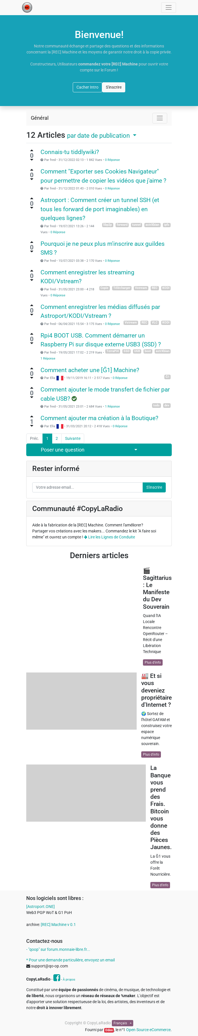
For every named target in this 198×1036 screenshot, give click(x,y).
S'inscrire (114, 87)
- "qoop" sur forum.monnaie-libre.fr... (58, 949)
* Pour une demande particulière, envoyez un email (70, 960)
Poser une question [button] (62, 450)
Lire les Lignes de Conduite (109, 537)
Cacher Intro (87, 87)
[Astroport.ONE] (40, 906)
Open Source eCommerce (148, 1029)
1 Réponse (48, 358)
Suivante (72, 438)
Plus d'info (153, 662)
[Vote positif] (31, 150)
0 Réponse (112, 160)
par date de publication (99, 135)
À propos (69, 979)
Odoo (109, 1030)
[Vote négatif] (31, 159)
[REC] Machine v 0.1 (58, 924)
